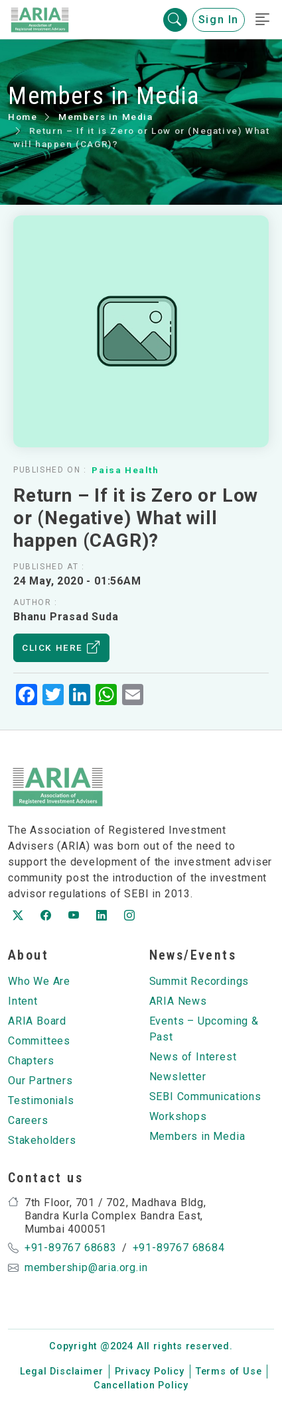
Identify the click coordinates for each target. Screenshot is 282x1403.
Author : (35, 602)
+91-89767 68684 (179, 1247)
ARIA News (178, 1001)
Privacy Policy (149, 1371)
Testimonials (41, 1100)
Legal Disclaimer (62, 1371)
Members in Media (105, 116)
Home (22, 116)
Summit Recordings (199, 981)
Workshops (178, 1116)
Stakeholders (42, 1140)
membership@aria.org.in (86, 1267)
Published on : (49, 470)
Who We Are (39, 981)
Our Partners (40, 1080)
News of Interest (193, 1056)
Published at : (48, 566)
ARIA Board (37, 1021)
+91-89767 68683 (71, 1247)
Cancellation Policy (141, 1385)
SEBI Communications (205, 1096)
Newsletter (177, 1076)
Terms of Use (229, 1371)
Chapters (31, 1060)
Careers (28, 1120)
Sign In (218, 19)
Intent (23, 1001)
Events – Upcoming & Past (204, 1029)
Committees (39, 1041)
